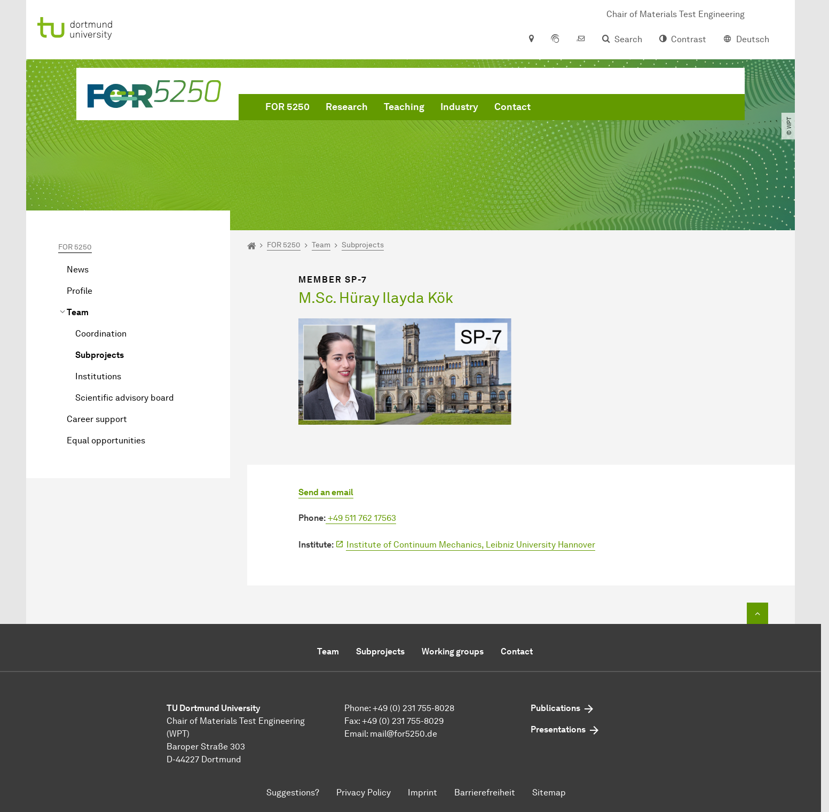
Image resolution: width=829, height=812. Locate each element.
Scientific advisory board (124, 398)
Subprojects (99, 355)
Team (78, 312)
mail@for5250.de (403, 734)
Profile (79, 291)
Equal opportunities (106, 440)
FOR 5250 (287, 107)
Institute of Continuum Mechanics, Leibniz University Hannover (470, 545)
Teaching (404, 107)
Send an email (325, 492)
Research (347, 107)
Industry (459, 107)
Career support (97, 419)
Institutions (98, 376)
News (78, 269)
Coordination (101, 334)
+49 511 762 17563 (361, 518)
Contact (512, 107)
